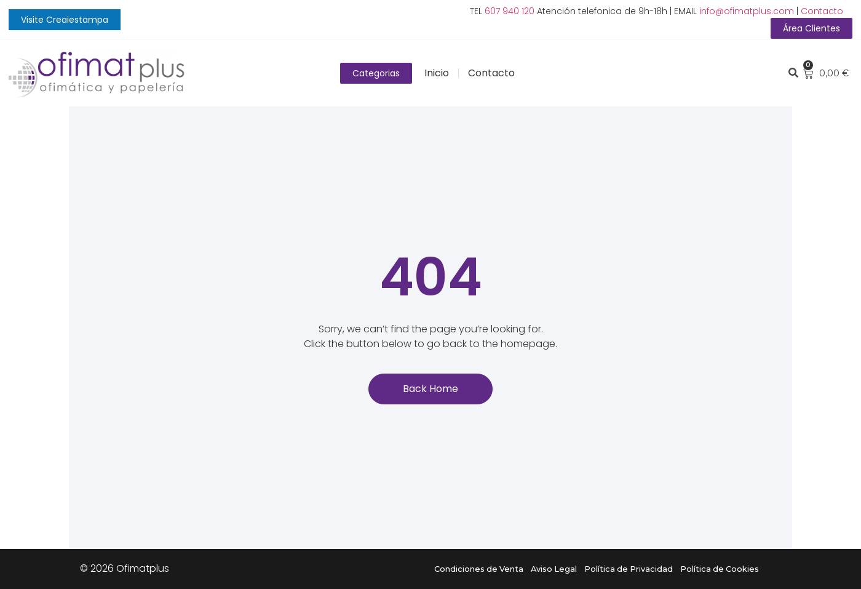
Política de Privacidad (628, 569)
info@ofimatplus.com (746, 11)
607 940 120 (509, 11)
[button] (65, 19)
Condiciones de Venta (478, 569)
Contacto (822, 11)
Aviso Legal (554, 569)
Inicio (436, 73)
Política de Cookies (719, 569)
